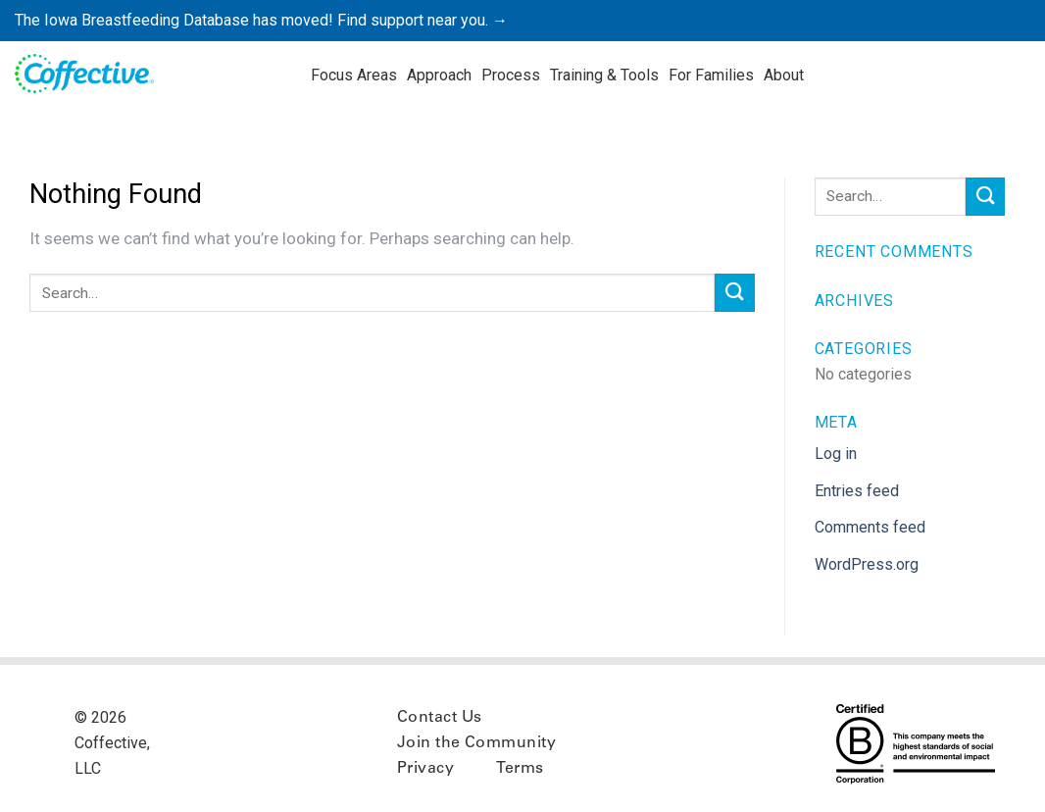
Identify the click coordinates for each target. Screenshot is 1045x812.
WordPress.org (867, 564)
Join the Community (477, 743)
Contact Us (439, 718)
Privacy (425, 769)
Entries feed (857, 491)
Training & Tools (604, 75)
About (784, 75)
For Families (711, 75)
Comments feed (870, 527)
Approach (439, 75)
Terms (519, 769)
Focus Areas (354, 75)
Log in (836, 453)
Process (510, 75)
